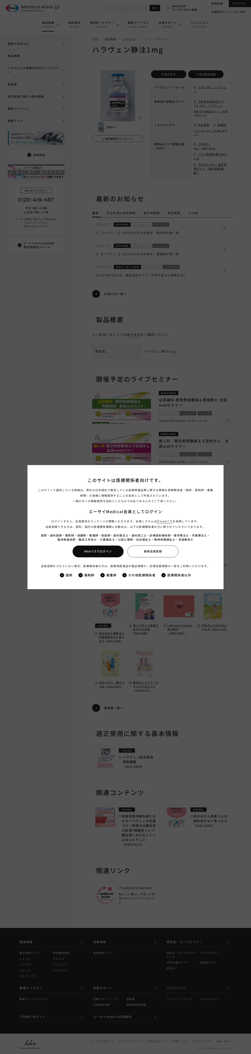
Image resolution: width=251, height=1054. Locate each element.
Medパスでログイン (98, 551)
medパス (166, 521)
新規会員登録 (153, 551)
